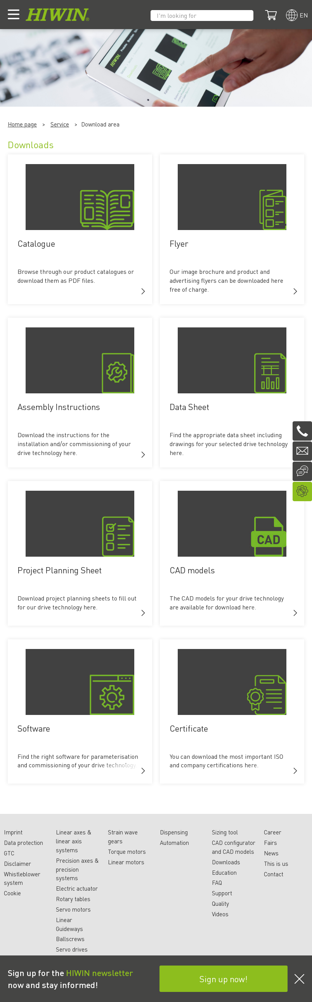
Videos (220, 914)
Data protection (23, 842)
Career (272, 832)
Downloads (226, 862)
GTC (9, 853)
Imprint (13, 832)
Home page (22, 124)
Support (222, 893)
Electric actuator (77, 888)
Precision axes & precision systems (77, 869)
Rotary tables (73, 899)
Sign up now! (223, 978)
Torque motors (127, 851)
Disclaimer (17, 863)
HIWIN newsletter (99, 972)
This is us (276, 863)
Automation (174, 842)
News (271, 853)
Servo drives (72, 949)
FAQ (217, 882)
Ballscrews (70, 939)
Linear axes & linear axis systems (74, 841)
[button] (143, 291)
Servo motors (73, 909)
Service (59, 124)
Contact (273, 874)
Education (224, 872)
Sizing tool (225, 832)
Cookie (12, 893)
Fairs (270, 842)
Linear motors (126, 862)
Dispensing (174, 832)
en (304, 15)
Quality (220, 903)
